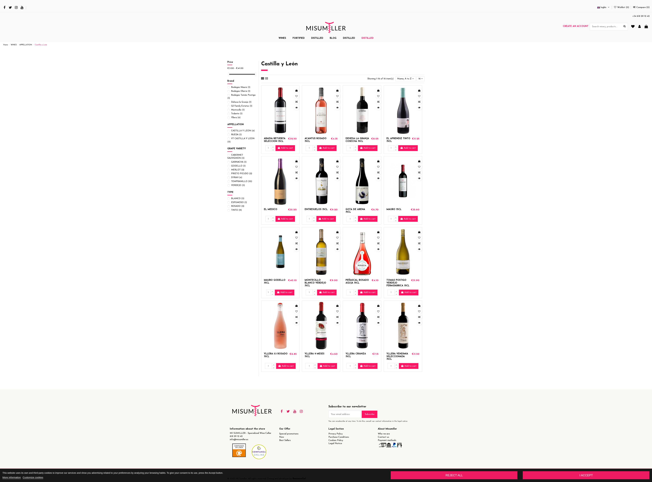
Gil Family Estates (241, 106)
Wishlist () (622, 7)
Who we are (384, 434)
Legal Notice (335, 443)
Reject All (454, 475)
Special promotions (288, 434)
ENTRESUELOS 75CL (316, 209)
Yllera (235, 118)
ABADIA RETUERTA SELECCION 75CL (274, 140)
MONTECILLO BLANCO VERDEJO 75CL (315, 283)
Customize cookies (33, 477)
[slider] (228, 74)
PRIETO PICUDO (241, 174)
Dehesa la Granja (241, 102)
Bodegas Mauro (240, 87)
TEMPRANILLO (241, 181)
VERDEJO (238, 185)
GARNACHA (238, 162)
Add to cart (285, 148)
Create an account (575, 26)
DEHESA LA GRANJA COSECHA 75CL (357, 140)
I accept (586, 475)
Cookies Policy (335, 440)
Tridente (236, 114)
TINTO (236, 210)
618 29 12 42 (236, 436)
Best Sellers (285, 440)
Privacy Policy (335, 434)
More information (11, 477)
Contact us (383, 437)
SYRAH (236, 177)
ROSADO (237, 206)
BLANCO (237, 198)
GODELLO (238, 166)
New (281, 437)
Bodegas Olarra (240, 91)
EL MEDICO (270, 209)
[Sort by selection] (405, 78)
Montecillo (237, 110)
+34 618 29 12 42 (641, 16)
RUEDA (236, 135)
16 (420, 78)
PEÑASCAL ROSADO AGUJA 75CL (357, 281)
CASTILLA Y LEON (243, 131)
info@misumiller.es (239, 439)
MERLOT (237, 170)
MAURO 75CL (393, 209)
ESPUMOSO (239, 202)
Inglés (603, 7)
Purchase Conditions (338, 437)
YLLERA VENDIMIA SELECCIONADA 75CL (397, 357)
